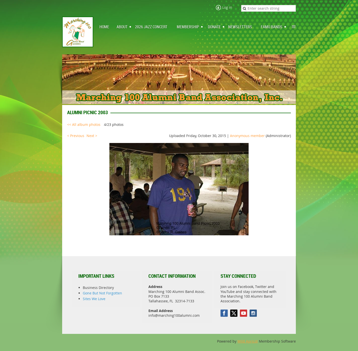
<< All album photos (83, 124)
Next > (92, 135)
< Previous (75, 135)
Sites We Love (94, 298)
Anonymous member (247, 135)
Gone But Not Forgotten (102, 293)
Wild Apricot (247, 341)
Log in (227, 7)
